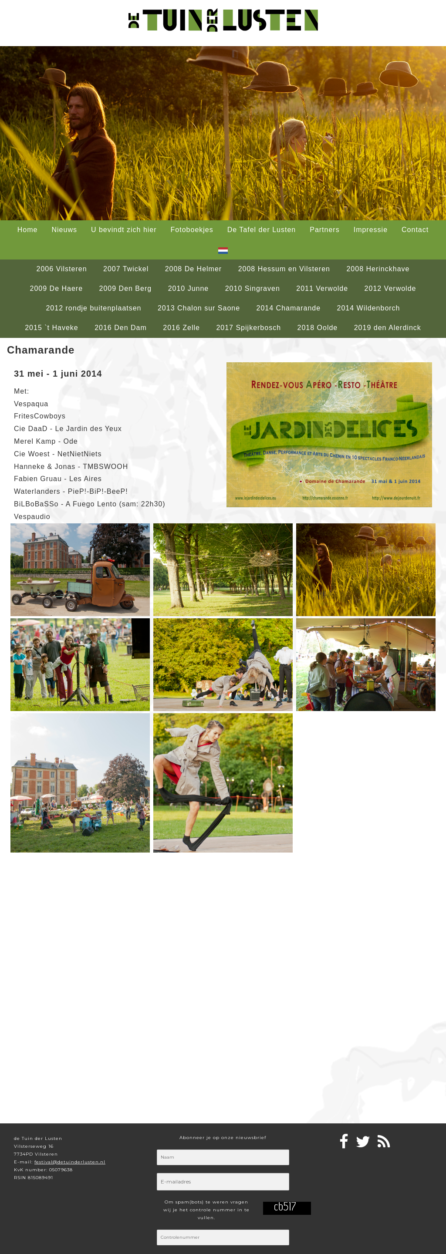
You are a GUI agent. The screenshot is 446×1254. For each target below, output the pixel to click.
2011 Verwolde (322, 288)
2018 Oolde (317, 327)
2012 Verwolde (390, 288)
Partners (324, 229)
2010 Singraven (252, 288)
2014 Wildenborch (368, 308)
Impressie (371, 229)
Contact (415, 229)
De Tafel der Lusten (261, 229)
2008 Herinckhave (377, 269)
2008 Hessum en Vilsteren (284, 269)
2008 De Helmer (193, 269)
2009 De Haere (56, 288)
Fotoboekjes (192, 229)
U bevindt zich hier (124, 229)
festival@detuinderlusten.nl (69, 1162)
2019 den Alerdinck (387, 327)
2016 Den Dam (121, 327)
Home (27, 229)
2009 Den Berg (125, 288)
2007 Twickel (126, 269)
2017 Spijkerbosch (248, 327)
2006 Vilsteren (62, 269)
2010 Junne (188, 288)
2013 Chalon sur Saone (199, 308)
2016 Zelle (181, 327)
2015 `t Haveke (51, 327)
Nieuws (64, 229)
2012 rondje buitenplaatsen (93, 308)
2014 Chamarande (289, 308)
